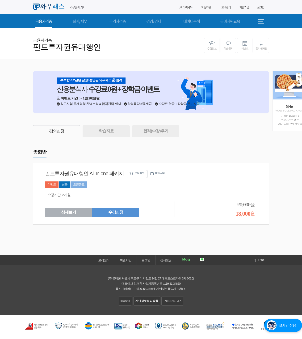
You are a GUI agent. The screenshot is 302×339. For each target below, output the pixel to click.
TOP (259, 260)
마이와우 (186, 7)
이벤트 (244, 45)
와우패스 (49, 7)
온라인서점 (261, 45)
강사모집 (166, 260)
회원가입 (244, 7)
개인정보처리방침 (146, 301)
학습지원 (206, 7)
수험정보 (211, 45)
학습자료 (106, 131)
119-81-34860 (172, 283)
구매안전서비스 (173, 301)
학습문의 (228, 45)
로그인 (260, 7)
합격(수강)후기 (155, 131)
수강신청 (115, 212)
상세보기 (68, 212)
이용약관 (125, 301)
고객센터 (226, 7)
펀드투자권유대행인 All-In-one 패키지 (84, 173)
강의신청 (56, 131)
